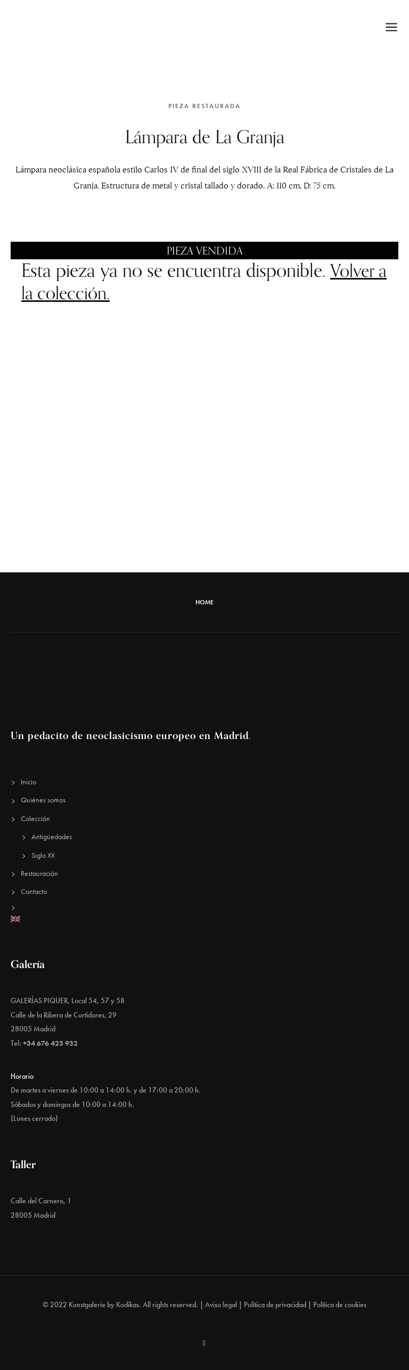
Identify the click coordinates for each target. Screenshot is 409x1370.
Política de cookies (339, 1304)
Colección (35, 818)
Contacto (34, 891)
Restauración (39, 873)
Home (204, 602)
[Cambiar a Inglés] (204, 919)
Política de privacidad (275, 1304)
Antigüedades (51, 836)
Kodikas (127, 1304)
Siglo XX (43, 854)
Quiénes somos (43, 800)
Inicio (28, 781)
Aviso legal (221, 1304)
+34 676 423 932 (50, 1043)
